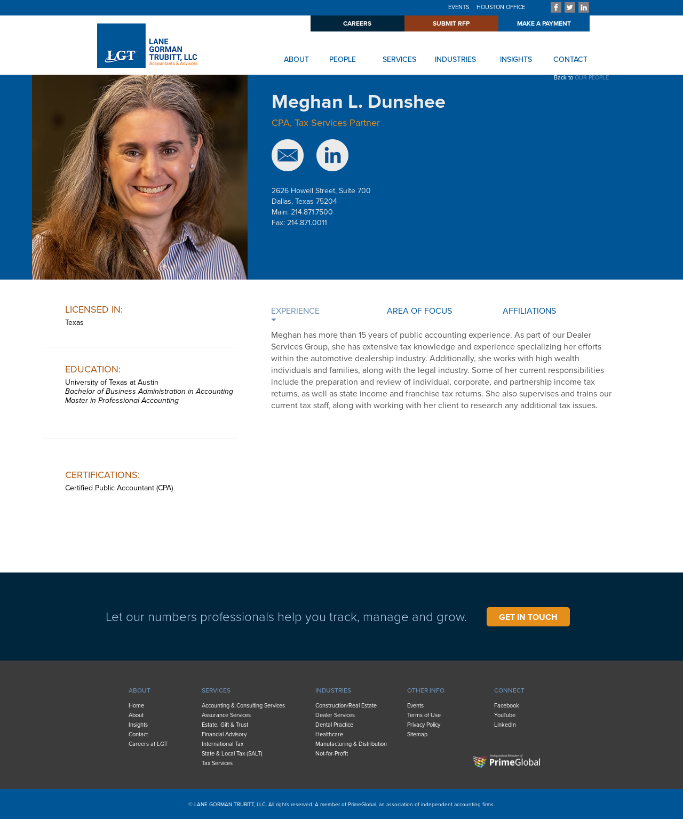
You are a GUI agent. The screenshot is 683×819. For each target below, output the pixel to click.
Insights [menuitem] (138, 724)
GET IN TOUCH (528, 617)
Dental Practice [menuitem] (334, 724)
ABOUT (296, 59)
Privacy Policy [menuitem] (423, 724)
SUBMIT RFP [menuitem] (451, 23)
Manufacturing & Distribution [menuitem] (351, 744)
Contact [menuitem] (138, 734)
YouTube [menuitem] (504, 715)
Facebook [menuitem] (506, 705)
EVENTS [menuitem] (458, 7)
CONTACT (570, 59)
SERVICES (399, 59)
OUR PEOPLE (592, 77)
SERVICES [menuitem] (216, 690)
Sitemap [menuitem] (417, 734)
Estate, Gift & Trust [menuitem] (225, 724)
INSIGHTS (516, 59)
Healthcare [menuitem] (329, 734)
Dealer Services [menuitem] (335, 715)
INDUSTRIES (455, 59)
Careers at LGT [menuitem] (148, 744)
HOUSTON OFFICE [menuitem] (500, 7)
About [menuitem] (136, 715)
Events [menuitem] (415, 705)
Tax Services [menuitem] (217, 763)
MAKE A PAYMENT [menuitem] (544, 23)
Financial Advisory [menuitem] (224, 734)
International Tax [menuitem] (222, 744)
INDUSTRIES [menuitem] (333, 690)
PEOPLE (342, 59)
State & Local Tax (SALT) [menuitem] (232, 753)
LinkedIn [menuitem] (505, 724)
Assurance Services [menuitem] (226, 715)
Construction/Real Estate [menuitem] (346, 705)
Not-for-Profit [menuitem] (331, 753)
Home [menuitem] (136, 705)
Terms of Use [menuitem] (424, 715)
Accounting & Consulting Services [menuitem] (243, 705)
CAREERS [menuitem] (357, 23)
